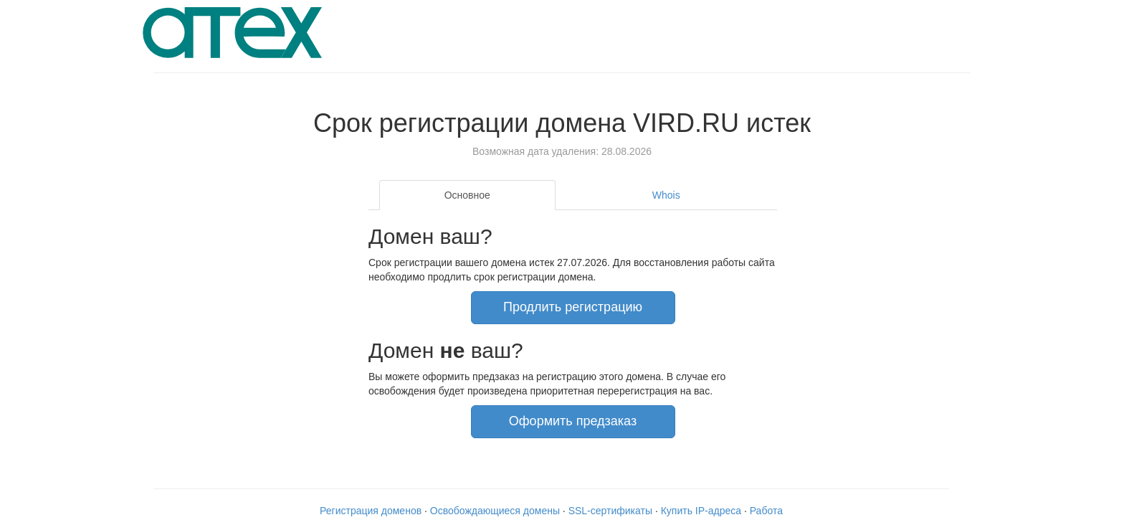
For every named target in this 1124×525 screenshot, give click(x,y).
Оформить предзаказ (573, 421)
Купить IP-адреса (701, 510)
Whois (666, 195)
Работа (766, 510)
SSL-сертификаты (610, 510)
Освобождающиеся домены (495, 510)
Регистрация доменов (371, 510)
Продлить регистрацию (572, 307)
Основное (467, 195)
